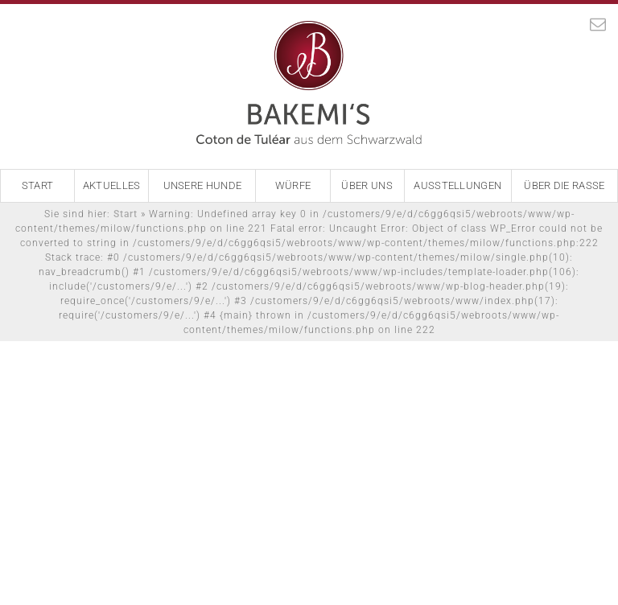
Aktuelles (112, 185)
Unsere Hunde (202, 185)
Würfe (293, 185)
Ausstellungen (457, 185)
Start (38, 185)
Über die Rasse (564, 185)
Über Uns (366, 185)
